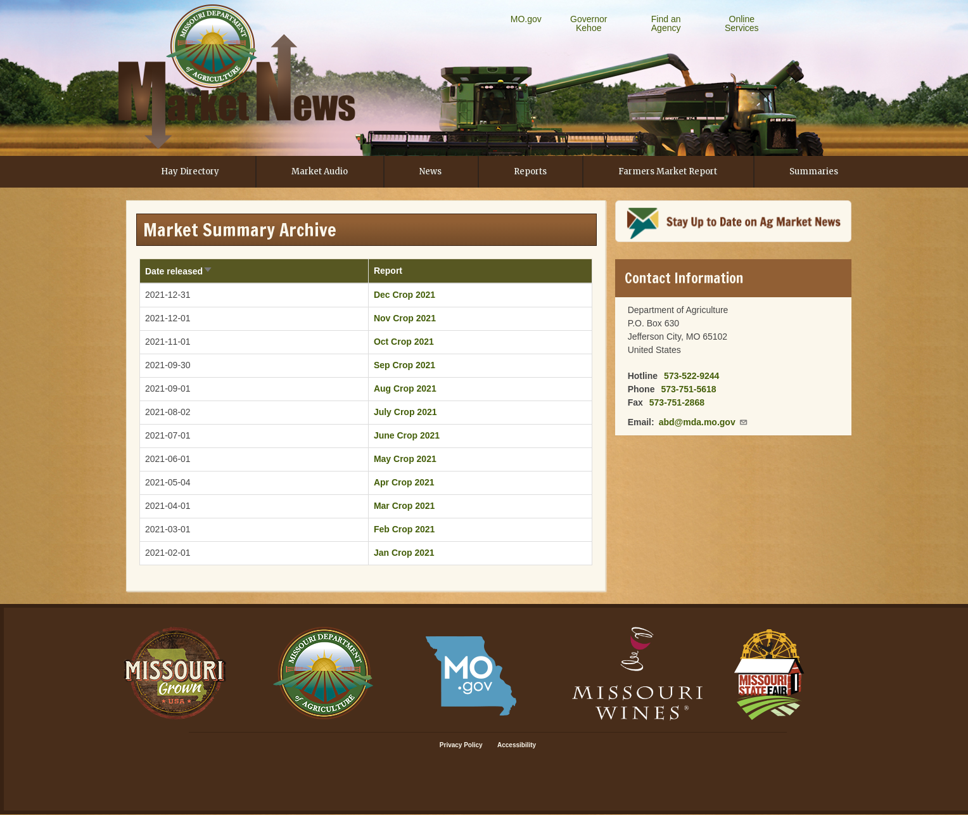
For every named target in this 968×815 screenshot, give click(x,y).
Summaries (813, 171)
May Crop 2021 (405, 459)
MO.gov (526, 19)
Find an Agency (666, 23)
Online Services (742, 23)
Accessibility (516, 744)
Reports (530, 171)
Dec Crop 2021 (404, 295)
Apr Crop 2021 (404, 482)
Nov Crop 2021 (405, 318)
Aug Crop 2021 (405, 388)
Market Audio (319, 171)
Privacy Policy (461, 744)
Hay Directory (190, 171)
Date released (179, 271)
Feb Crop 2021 (404, 529)
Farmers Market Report (667, 171)
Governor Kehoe (588, 23)
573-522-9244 (691, 376)
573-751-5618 (688, 389)
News (430, 171)
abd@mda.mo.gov (703, 422)
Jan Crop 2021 (404, 553)
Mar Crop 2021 (404, 506)
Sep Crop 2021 (404, 365)
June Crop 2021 (407, 435)
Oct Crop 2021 (404, 342)
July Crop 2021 (405, 412)
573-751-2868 (676, 402)
